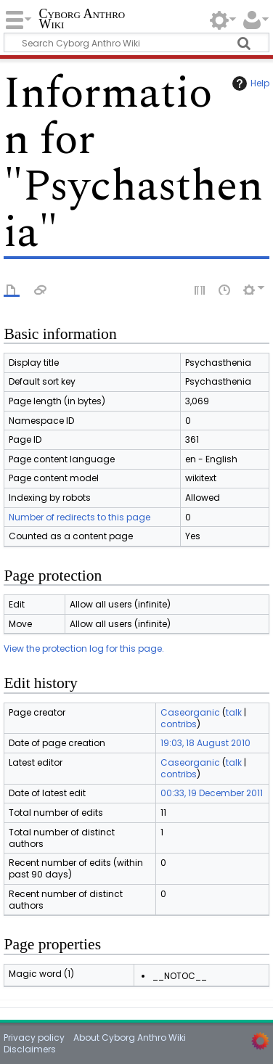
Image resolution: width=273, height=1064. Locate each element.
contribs (178, 724)
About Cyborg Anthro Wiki (129, 1037)
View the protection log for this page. (84, 648)
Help (249, 83)
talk (234, 712)
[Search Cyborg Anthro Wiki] (136, 42)
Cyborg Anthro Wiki (81, 20)
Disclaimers (30, 1049)
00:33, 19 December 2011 (211, 793)
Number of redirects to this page (79, 517)
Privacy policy (34, 1037)
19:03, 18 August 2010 (205, 743)
